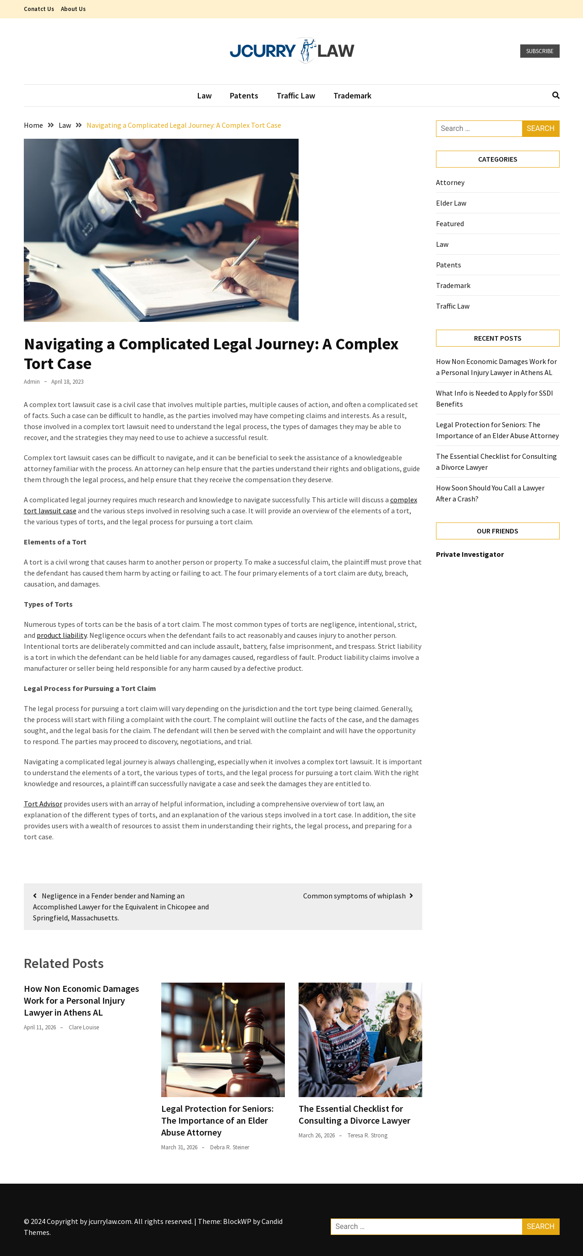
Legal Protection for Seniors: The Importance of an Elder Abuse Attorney (217, 1120)
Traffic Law (296, 95)
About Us (73, 9)
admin (32, 382)
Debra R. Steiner (229, 1147)
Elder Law (451, 202)
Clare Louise (84, 1027)
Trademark (352, 95)
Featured (450, 223)
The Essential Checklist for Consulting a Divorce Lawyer (354, 1114)
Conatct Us (39, 9)
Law (204, 95)
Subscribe (540, 51)
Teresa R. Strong (367, 1135)
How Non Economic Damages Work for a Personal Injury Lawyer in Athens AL (81, 1000)
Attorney (451, 182)
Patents (244, 95)
